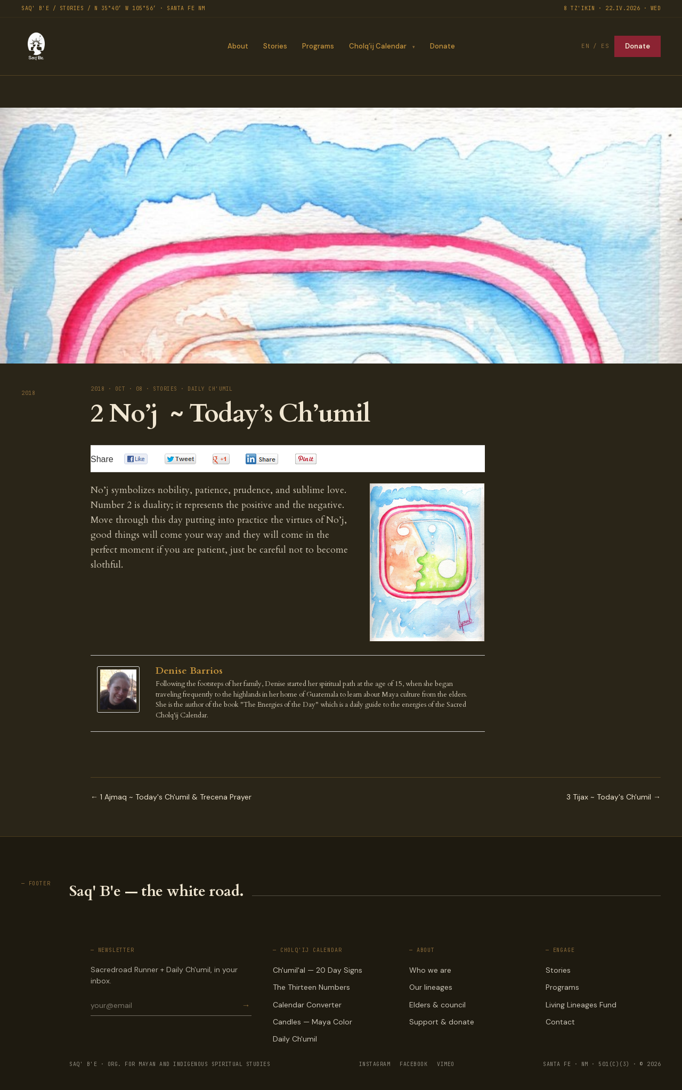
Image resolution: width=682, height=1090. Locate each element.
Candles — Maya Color (312, 1022)
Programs (318, 46)
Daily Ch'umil (295, 1039)
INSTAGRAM (375, 1064)
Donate (442, 46)
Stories (275, 46)
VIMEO (445, 1064)
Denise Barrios (189, 670)
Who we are (430, 970)
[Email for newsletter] (165, 1005)
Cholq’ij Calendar (377, 46)
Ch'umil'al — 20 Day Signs (317, 970)
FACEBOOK (413, 1064)
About (237, 46)
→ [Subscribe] (246, 1005)
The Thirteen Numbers (311, 987)
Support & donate (441, 1022)
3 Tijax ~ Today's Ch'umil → (613, 797)
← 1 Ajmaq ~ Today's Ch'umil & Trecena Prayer (171, 797)
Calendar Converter (307, 1005)
